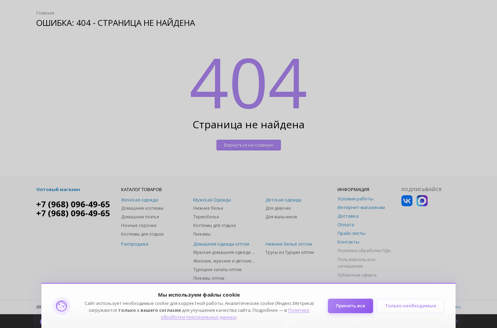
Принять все (350, 306)
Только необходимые (410, 306)
